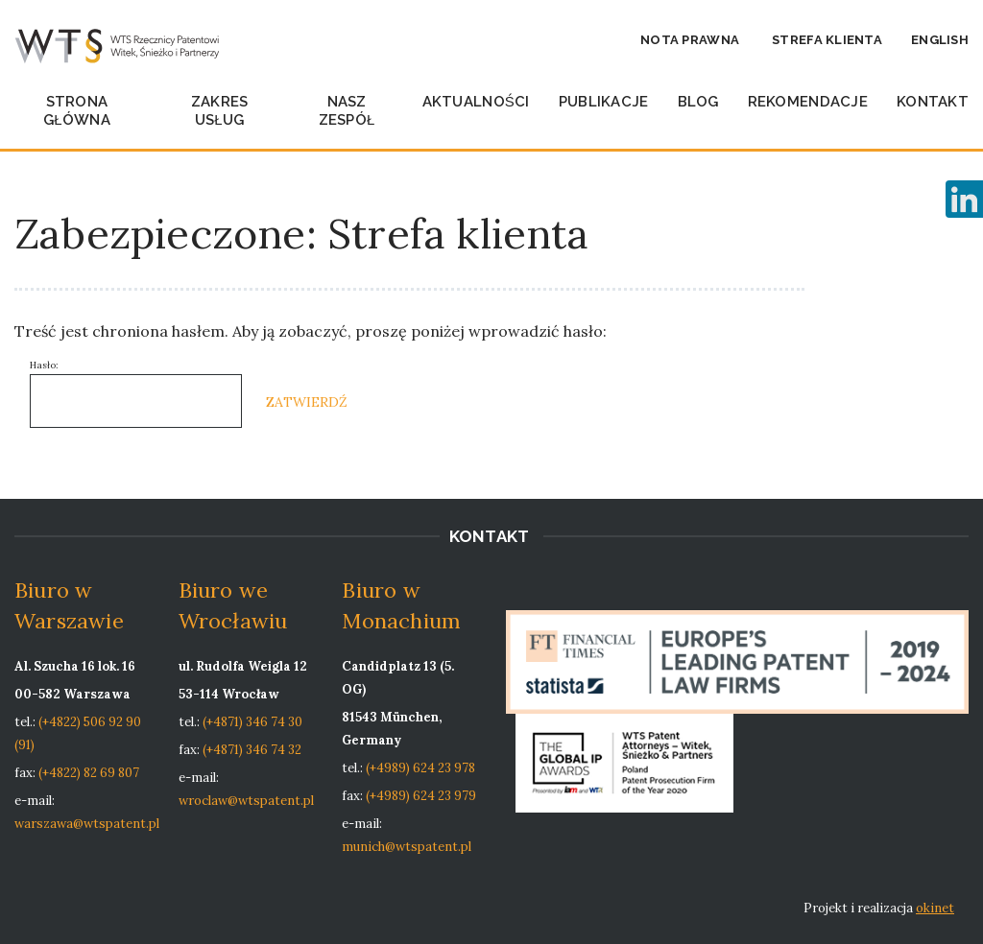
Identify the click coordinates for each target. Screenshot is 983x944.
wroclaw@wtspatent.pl (246, 800)
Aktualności (476, 101)
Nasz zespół (347, 111)
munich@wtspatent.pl (406, 846)
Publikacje (604, 101)
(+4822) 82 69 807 (88, 773)
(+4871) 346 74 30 (252, 722)
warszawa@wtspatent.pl (86, 823)
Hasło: (136, 393)
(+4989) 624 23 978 (420, 768)
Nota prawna (689, 40)
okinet (935, 908)
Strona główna (76, 111)
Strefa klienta (827, 40)
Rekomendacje (808, 101)
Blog (698, 101)
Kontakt (933, 101)
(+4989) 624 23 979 (421, 796)
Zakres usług (220, 111)
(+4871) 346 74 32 (252, 750)
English (940, 40)
